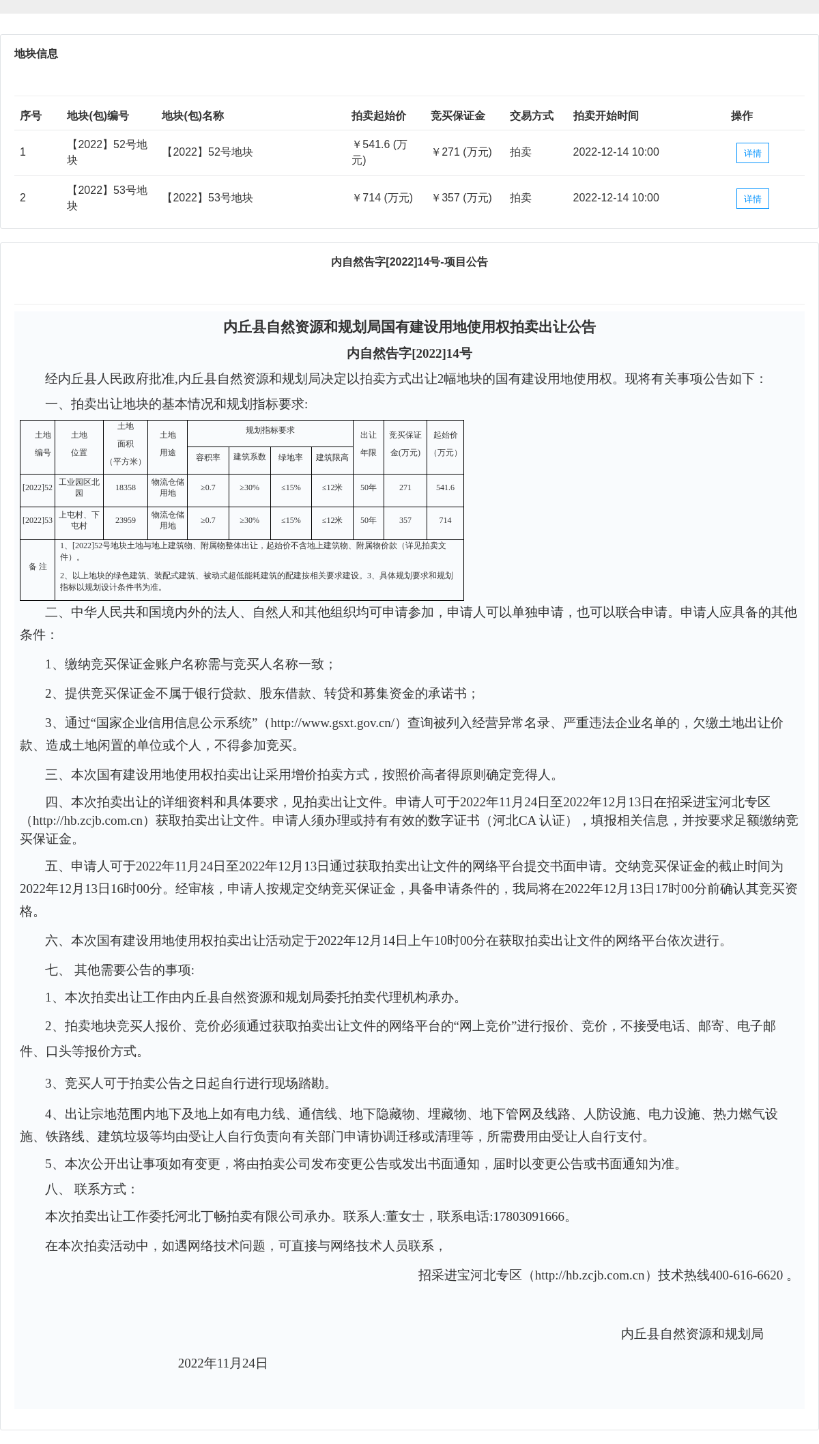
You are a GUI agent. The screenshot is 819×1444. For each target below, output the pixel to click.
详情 (753, 153)
